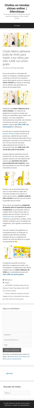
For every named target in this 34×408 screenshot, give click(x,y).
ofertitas (9, 373)
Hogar (7, 283)
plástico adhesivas (9, 134)
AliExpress (8, 280)
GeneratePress (25, 405)
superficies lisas (8, 216)
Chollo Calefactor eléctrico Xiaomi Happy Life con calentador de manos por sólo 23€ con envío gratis (16, 296)
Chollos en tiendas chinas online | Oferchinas (17, 8)
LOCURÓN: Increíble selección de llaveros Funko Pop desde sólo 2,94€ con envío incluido (16, 288)
